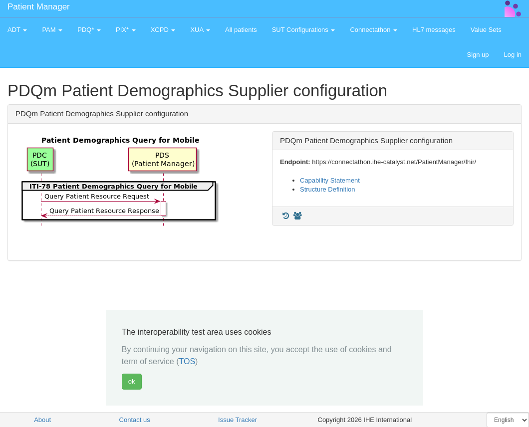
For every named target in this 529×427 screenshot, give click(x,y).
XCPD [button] (163, 29)
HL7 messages (434, 29)
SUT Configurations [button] (303, 29)
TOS (187, 361)
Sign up (478, 54)
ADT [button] (17, 29)
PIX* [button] (126, 29)
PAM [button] (52, 29)
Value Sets (486, 29)
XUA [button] (200, 29)
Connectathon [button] (373, 29)
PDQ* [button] (89, 29)
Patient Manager (38, 6)
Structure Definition (327, 189)
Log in (513, 54)
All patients (241, 29)
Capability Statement (330, 180)
